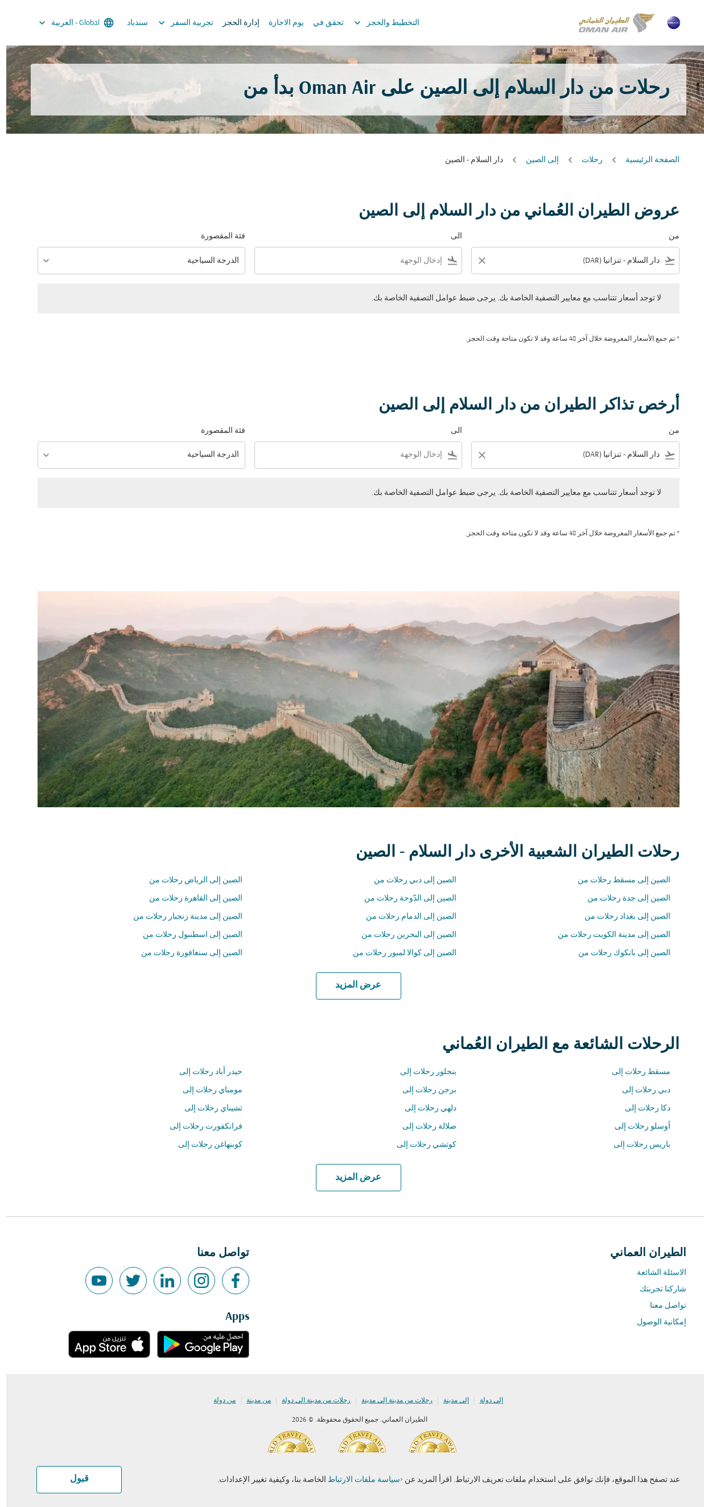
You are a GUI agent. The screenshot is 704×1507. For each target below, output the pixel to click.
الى (450, 236)
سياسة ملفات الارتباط (358, 1480)
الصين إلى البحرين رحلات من (402, 935)
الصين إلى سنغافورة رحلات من (185, 953)
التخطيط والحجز (377, 22)
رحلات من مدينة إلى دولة (309, 1400)
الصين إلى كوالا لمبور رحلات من (398, 953)
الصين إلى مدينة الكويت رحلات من (607, 935)
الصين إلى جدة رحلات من (622, 898)
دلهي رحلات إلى (424, 1108)
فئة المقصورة (217, 236)
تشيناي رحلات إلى (207, 1108)
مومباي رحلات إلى (206, 1090)
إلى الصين (536, 160)
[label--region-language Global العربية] (69, 22)
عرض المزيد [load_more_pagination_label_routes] (352, 985)
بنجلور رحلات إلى (422, 1072)
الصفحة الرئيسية (646, 160)
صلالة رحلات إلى (423, 1126)
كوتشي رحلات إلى (420, 1145)
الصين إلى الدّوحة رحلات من (404, 898)
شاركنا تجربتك (656, 1289)
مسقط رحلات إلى (635, 1072)
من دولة (218, 1400)
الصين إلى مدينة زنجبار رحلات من (181, 917)
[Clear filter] (475, 260)
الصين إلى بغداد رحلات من (621, 917)
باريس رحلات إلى (635, 1145)
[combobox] (577, 261)
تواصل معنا (662, 1306)
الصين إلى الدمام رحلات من (405, 917)
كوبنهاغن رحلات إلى (204, 1145)
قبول (73, 1479)
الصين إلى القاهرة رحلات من (189, 898)
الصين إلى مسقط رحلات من (617, 880)
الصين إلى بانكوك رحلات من (618, 953)
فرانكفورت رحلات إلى (199, 1126)
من (667, 236)
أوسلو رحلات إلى (636, 1126)
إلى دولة (485, 1400)
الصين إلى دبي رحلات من (409, 880)
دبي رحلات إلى (640, 1090)
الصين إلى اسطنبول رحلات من (186, 935)
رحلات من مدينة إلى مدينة (390, 1400)
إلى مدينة (450, 1400)
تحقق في (322, 23)
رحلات (585, 160)
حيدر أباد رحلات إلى (204, 1072)
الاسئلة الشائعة (655, 1273)
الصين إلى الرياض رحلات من (189, 880)
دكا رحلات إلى (641, 1108)
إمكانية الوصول (655, 1322)
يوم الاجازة (280, 23)
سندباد (131, 23)
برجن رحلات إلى (423, 1090)
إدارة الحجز (234, 23)
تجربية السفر (176, 22)
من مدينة (252, 1400)
